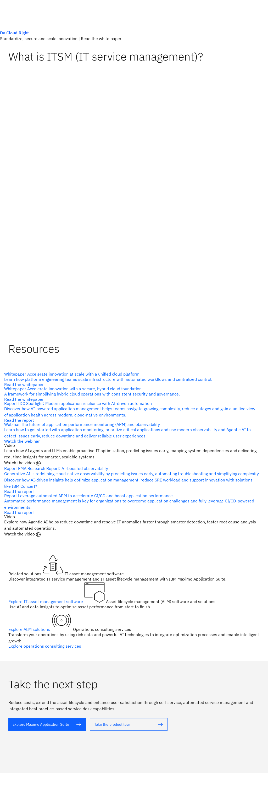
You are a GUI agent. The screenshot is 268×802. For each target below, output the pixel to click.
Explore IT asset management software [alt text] (46, 601)
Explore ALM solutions (29, 629)
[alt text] (132, 379)
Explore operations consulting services (44, 646)
